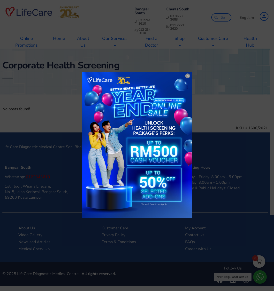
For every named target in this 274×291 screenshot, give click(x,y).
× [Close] (187, 75)
